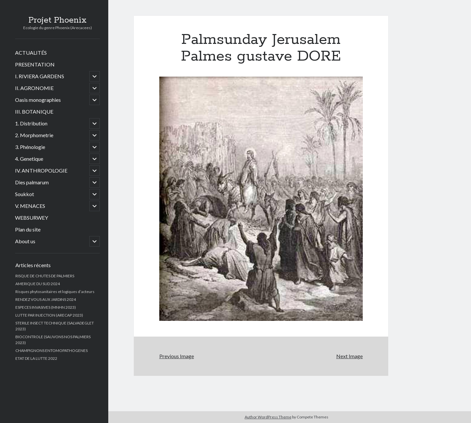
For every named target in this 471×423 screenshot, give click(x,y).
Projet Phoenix (57, 20)
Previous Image (176, 356)
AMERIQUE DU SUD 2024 (37, 283)
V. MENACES (30, 206)
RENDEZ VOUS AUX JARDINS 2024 (45, 299)
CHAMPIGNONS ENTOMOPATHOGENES (51, 350)
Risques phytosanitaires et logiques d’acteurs (55, 291)
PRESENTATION (35, 64)
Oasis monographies (38, 100)
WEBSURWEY (31, 217)
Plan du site (28, 229)
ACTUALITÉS (31, 52)
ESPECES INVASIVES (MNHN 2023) (45, 307)
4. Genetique (29, 159)
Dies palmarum (32, 182)
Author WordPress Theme (268, 416)
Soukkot (24, 194)
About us (25, 241)
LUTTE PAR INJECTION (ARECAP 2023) (49, 315)
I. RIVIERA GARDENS (39, 76)
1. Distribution (31, 123)
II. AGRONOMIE (34, 88)
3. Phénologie (30, 147)
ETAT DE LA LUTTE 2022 (36, 358)
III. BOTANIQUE (34, 111)
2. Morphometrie (34, 135)
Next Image (349, 356)
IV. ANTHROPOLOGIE (41, 170)
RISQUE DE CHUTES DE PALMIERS (44, 275)
